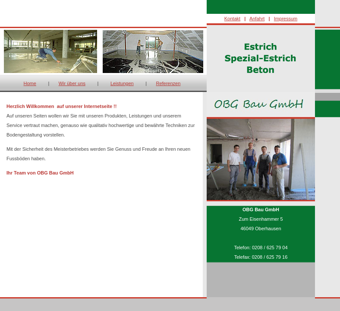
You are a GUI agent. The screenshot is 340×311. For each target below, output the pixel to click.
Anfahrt (256, 18)
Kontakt (232, 18)
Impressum (285, 18)
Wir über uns (72, 83)
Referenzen (168, 83)
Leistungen (122, 83)
